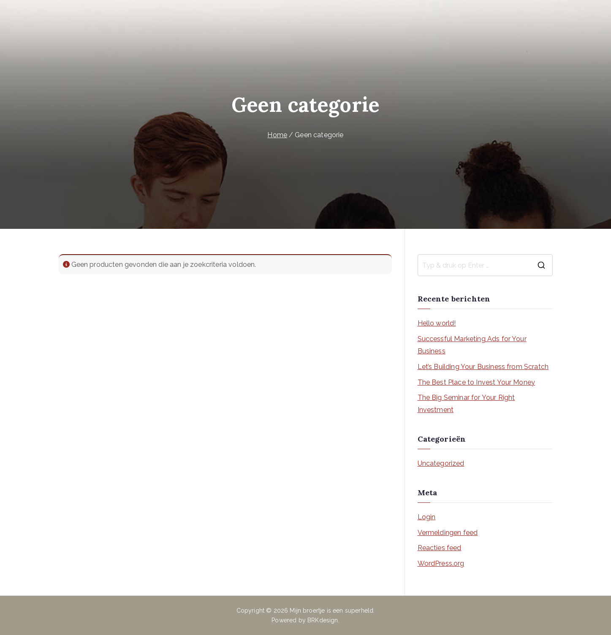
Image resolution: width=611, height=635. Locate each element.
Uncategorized (441, 463)
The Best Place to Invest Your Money (476, 382)
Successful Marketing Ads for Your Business (472, 345)
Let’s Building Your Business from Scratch (483, 367)
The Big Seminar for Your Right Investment (466, 403)
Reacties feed (440, 548)
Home (277, 135)
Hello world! (437, 323)
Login (427, 517)
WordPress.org (441, 563)
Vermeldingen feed (448, 533)
